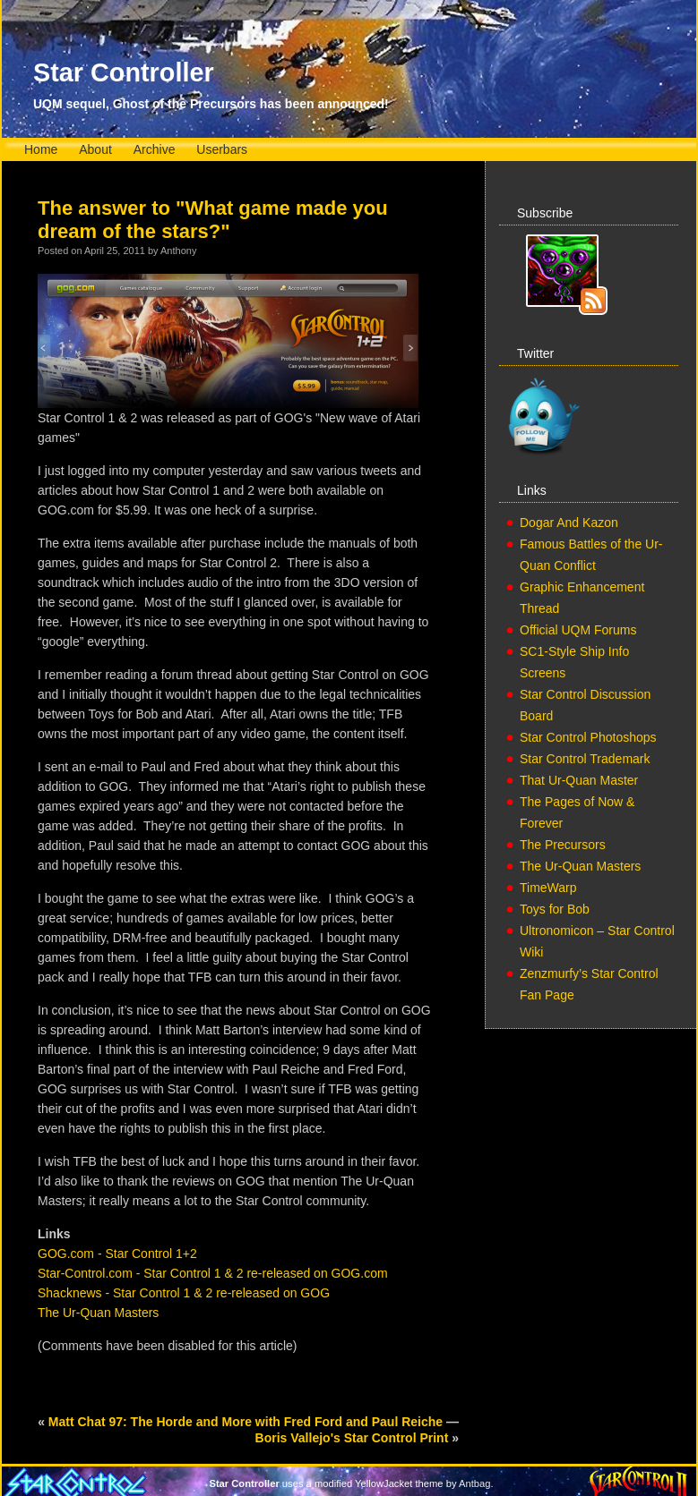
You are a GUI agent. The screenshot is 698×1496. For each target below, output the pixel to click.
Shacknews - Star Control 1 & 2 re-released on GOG (184, 1293)
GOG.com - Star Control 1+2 (117, 1253)
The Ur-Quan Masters (98, 1312)
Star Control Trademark (585, 759)
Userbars (221, 149)
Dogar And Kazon (569, 522)
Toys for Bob (555, 909)
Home (40, 149)
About (95, 149)
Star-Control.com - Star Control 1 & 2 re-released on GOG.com (213, 1273)
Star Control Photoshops (588, 737)
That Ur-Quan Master (579, 780)
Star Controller (123, 72)
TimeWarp (548, 887)
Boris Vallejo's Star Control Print (352, 1438)
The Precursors (563, 844)
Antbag (474, 1483)
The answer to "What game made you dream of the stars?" (213, 219)
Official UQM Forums (578, 630)
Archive (155, 149)
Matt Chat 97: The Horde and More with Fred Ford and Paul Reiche (245, 1422)
